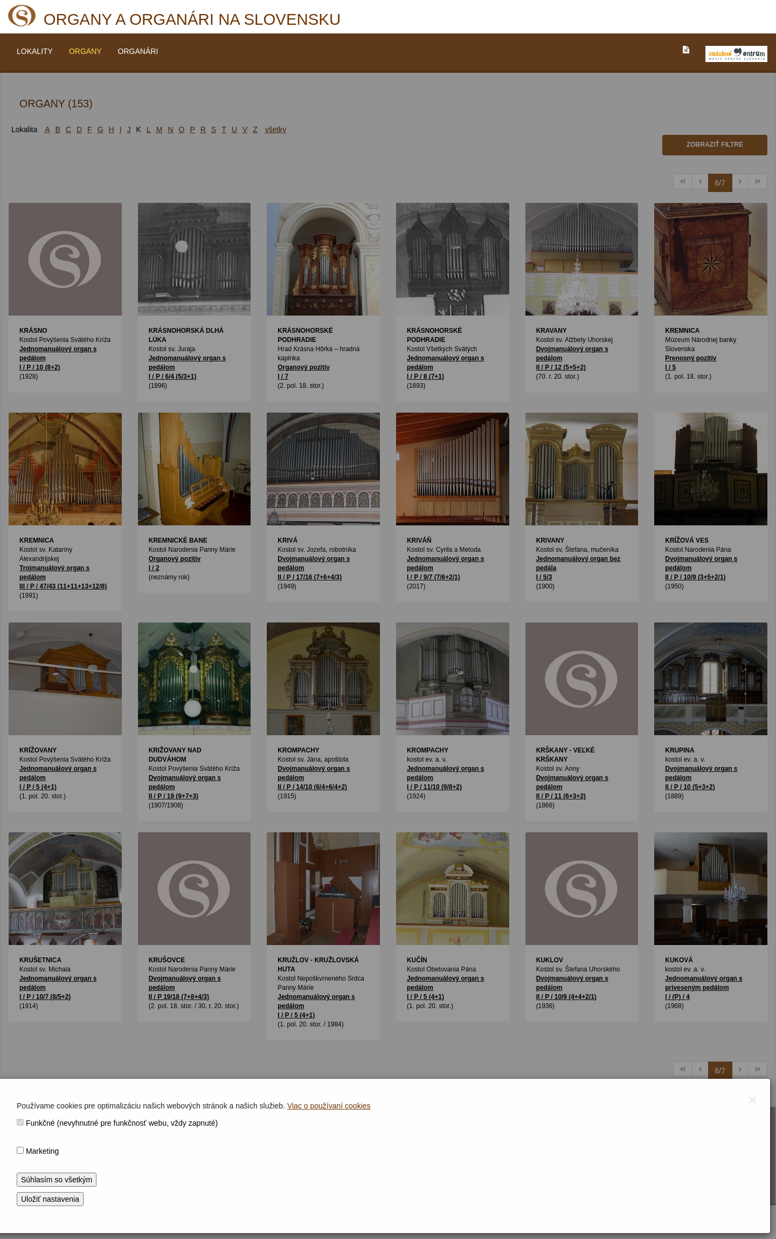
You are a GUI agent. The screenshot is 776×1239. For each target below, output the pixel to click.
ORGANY (85, 51)
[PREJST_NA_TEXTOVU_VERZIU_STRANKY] (686, 49)
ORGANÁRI (138, 51)
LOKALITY (35, 51)
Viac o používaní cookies (329, 1105)
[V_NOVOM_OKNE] (736, 54)
